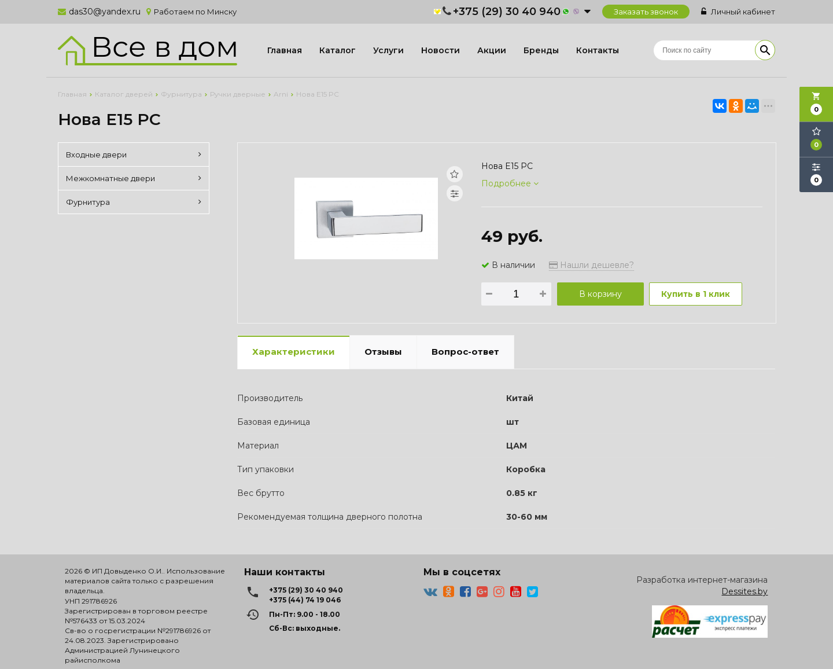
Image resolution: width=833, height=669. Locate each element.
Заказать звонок (646, 11)
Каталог (337, 50)
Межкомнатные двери (133, 178)
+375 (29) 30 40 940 (507, 11)
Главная (284, 50)
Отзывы (383, 351)
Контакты (597, 50)
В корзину (600, 294)
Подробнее (510, 183)
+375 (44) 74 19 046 (305, 600)
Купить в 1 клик (695, 294)
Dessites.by (744, 591)
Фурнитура (133, 202)
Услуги (388, 50)
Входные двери (133, 154)
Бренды (541, 50)
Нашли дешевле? (591, 265)
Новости (440, 50)
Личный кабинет (738, 11)
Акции (491, 50)
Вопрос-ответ (465, 351)
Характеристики (293, 351)
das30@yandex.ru (105, 11)
